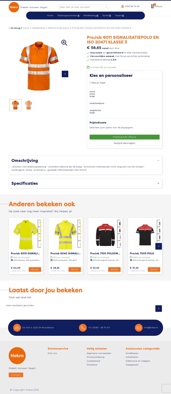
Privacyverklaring (95, 357)
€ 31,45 (138, 269)
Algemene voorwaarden (99, 353)
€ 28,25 (59, 269)
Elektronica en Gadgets (138, 361)
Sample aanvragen (124, 143)
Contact (16, 375)
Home (26, 28)
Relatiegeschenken (68, 15)
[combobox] (81, 7)
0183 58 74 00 (132, 6)
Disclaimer (92, 365)
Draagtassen (132, 365)
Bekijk (34, 269)
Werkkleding (89, 15)
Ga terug (15, 28)
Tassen (118, 15)
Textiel (105, 15)
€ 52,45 (98, 269)
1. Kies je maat (97, 83)
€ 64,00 (19, 269)
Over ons (52, 353)
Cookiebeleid (93, 361)
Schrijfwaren (132, 357)
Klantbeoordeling (103, 59)
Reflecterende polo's (58, 28)
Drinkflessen (132, 353)
